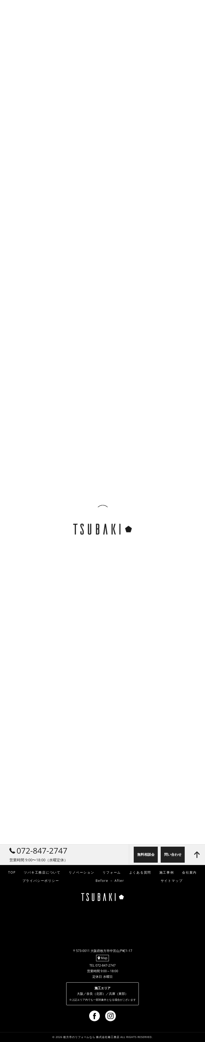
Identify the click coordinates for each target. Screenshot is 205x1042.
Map (103, 958)
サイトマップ (172, 880)
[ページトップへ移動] (197, 855)
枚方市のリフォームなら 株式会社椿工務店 (91, 1037)
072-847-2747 (38, 851)
